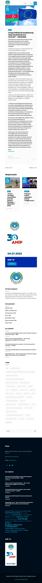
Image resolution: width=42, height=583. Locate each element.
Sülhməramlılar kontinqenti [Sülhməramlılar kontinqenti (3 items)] (14, 415)
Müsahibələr (8, 318)
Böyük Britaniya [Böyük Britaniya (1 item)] (24, 382)
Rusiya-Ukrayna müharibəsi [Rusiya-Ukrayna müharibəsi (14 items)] (13, 525)
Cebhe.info (11, 151)
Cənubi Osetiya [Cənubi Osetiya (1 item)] (10, 386)
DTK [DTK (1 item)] (7, 389)
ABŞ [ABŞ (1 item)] (7, 368)
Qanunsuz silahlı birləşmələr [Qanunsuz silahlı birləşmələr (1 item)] (15, 397)
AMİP (11, 156)
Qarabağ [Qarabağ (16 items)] (29, 397)
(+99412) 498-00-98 (12, 456)
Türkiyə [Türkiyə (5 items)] (28, 415)
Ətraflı (12, 264)
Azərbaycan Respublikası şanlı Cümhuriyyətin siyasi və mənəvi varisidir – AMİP (21, 333)
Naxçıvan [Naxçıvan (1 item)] (18, 393)
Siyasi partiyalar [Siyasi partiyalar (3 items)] (11, 411)
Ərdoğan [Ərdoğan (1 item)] (8, 422)
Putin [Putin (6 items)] (33, 393)
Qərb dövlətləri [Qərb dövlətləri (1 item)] (11, 404)
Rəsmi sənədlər (9, 320)
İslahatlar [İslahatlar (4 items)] (30, 418)
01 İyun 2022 (7, 180)
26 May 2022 (24, 180)
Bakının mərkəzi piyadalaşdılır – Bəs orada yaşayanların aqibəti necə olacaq (17, 339)
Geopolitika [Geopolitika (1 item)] (23, 389)
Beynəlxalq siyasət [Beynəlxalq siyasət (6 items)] (12, 382)
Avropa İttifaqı (14, 158)
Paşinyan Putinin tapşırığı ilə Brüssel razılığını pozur (29, 197)
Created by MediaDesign (21, 579)
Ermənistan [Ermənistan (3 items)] (14, 389)
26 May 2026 (7, 357)
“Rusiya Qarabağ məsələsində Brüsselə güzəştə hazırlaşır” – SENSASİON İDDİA (11, 200)
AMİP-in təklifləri (10, 310)
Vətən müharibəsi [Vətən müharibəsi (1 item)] (11, 418)
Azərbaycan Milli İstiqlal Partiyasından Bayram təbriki (20, 349)
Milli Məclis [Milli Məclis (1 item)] (9, 393)
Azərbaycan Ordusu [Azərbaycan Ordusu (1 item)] (12, 375)
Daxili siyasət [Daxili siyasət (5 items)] (21, 386)
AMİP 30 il (7, 308)
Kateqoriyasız (9, 313)
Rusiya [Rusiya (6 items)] (33, 404)
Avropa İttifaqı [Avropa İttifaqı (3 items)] (15, 368)
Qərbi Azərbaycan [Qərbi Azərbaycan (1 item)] (24, 404)
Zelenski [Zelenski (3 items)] (21, 418)
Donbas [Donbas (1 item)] (30, 386)
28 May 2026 (7, 336)
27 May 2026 (7, 341)
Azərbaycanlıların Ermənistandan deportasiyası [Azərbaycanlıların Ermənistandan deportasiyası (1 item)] (20, 371)
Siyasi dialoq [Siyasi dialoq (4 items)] (9, 528)
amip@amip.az (12, 460)
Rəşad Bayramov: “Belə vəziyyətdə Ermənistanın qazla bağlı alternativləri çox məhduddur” (20, 354)
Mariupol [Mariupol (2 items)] (32, 389)
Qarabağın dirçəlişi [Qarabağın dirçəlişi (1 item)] (12, 400)
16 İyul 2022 (7, 8)
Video (26, 191)
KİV (10, 30)
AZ (25, 3)
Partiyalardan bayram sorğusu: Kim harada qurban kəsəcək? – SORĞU (20, 344)
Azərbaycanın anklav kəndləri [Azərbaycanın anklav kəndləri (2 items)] (15, 379)
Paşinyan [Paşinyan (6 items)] (26, 393)
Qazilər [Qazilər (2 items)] (22, 400)
